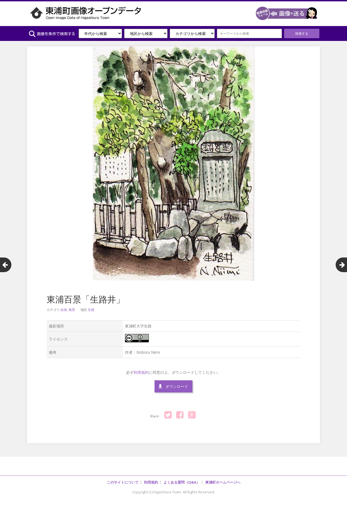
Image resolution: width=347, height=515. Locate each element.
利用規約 (141, 372)
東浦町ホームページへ (222, 482)
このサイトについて (123, 482)
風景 (72, 309)
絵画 (63, 309)
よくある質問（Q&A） (181, 482)
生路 (91, 309)
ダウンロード (176, 386)
